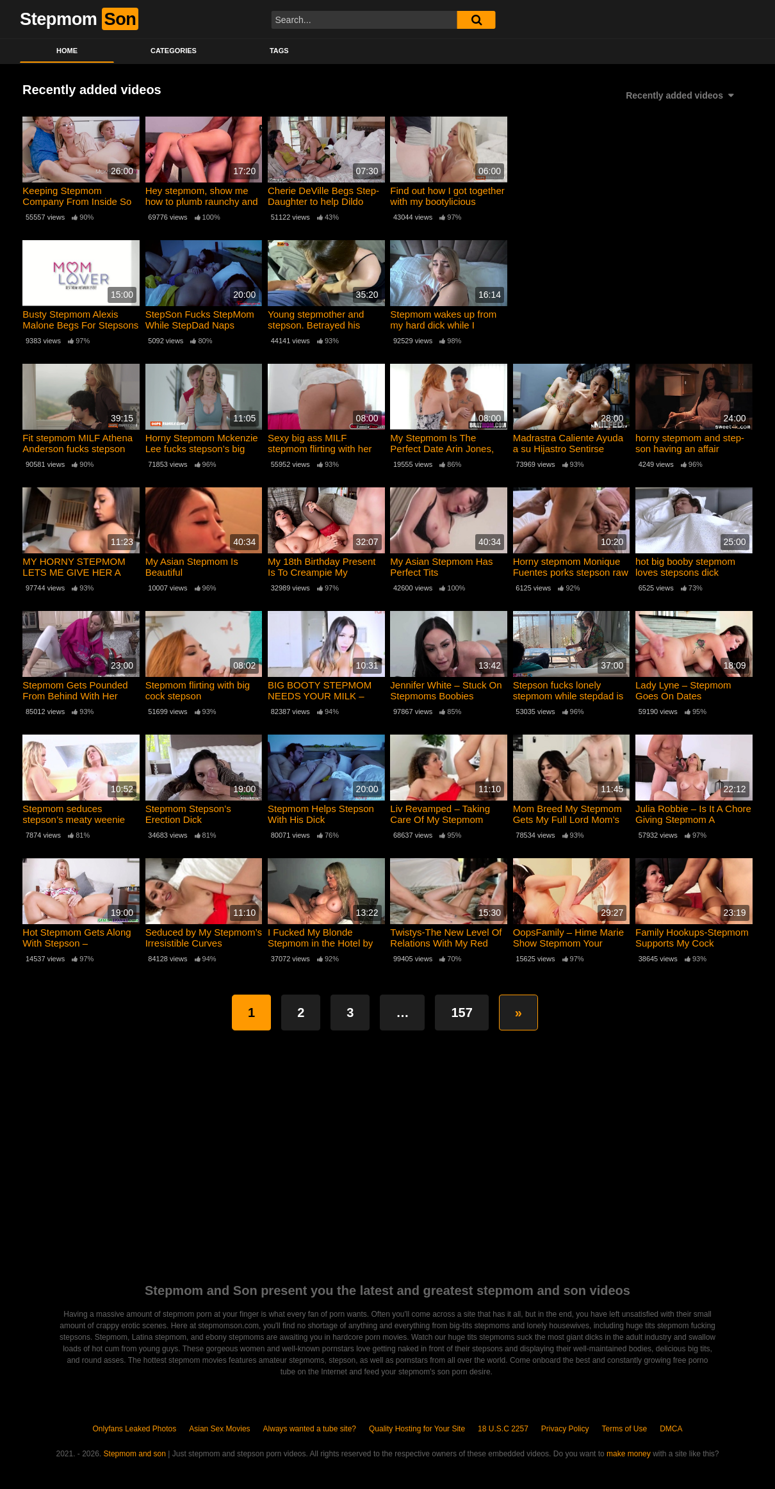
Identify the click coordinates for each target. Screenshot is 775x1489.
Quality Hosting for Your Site (417, 1428)
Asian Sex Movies (219, 1428)
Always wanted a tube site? (309, 1428)
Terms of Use (625, 1428)
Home (67, 50)
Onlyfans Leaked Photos (134, 1428)
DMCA (671, 1428)
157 (461, 1012)
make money (629, 1453)
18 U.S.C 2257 (503, 1428)
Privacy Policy (565, 1428)
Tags (279, 50)
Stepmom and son (135, 1453)
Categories (174, 50)
